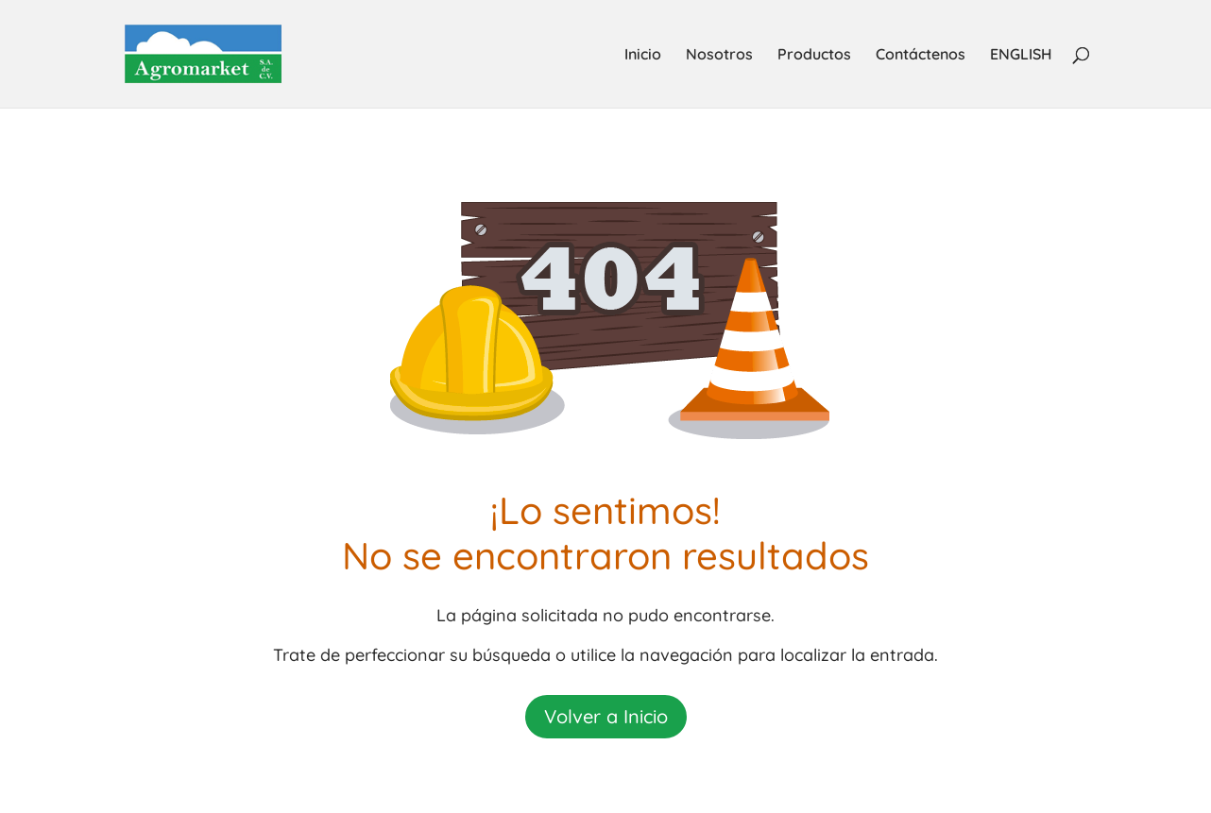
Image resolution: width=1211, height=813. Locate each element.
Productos (814, 55)
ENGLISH (1021, 55)
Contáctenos (920, 55)
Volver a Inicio (606, 716)
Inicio (642, 55)
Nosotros (719, 55)
